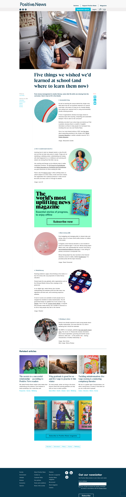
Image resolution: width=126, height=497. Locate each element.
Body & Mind (52, 391)
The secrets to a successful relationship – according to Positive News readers (31, 379)
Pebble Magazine (63, 137)
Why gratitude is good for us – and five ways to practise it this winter (62, 379)
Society (21, 106)
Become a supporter (54, 475)
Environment (22, 102)
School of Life (47, 172)
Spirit (68, 391)
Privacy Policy (103, 489)
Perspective (22, 391)
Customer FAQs (38, 477)
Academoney (82, 257)
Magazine (103, 5)
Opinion (21, 485)
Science (21, 480)
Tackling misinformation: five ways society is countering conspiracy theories (91, 379)
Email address (83, 481)
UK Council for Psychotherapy (57, 165)
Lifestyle (63, 391)
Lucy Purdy (21, 95)
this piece (86, 131)
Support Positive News (89, 5)
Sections (76, 5)
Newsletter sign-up (83, 9)
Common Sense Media (54, 303)
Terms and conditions (40, 483)
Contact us (37, 475)
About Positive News (40, 472)
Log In (94, 9)
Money (21, 105)
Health (58, 391)
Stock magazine (53, 485)
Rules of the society (39, 485)
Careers (51, 487)
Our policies (37, 480)
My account (52, 482)
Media (21, 103)
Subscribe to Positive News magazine (63, 436)
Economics (22, 483)
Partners (51, 472)
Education (21, 100)
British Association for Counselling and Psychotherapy (51, 167)
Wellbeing (34, 391)
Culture (80, 391)
